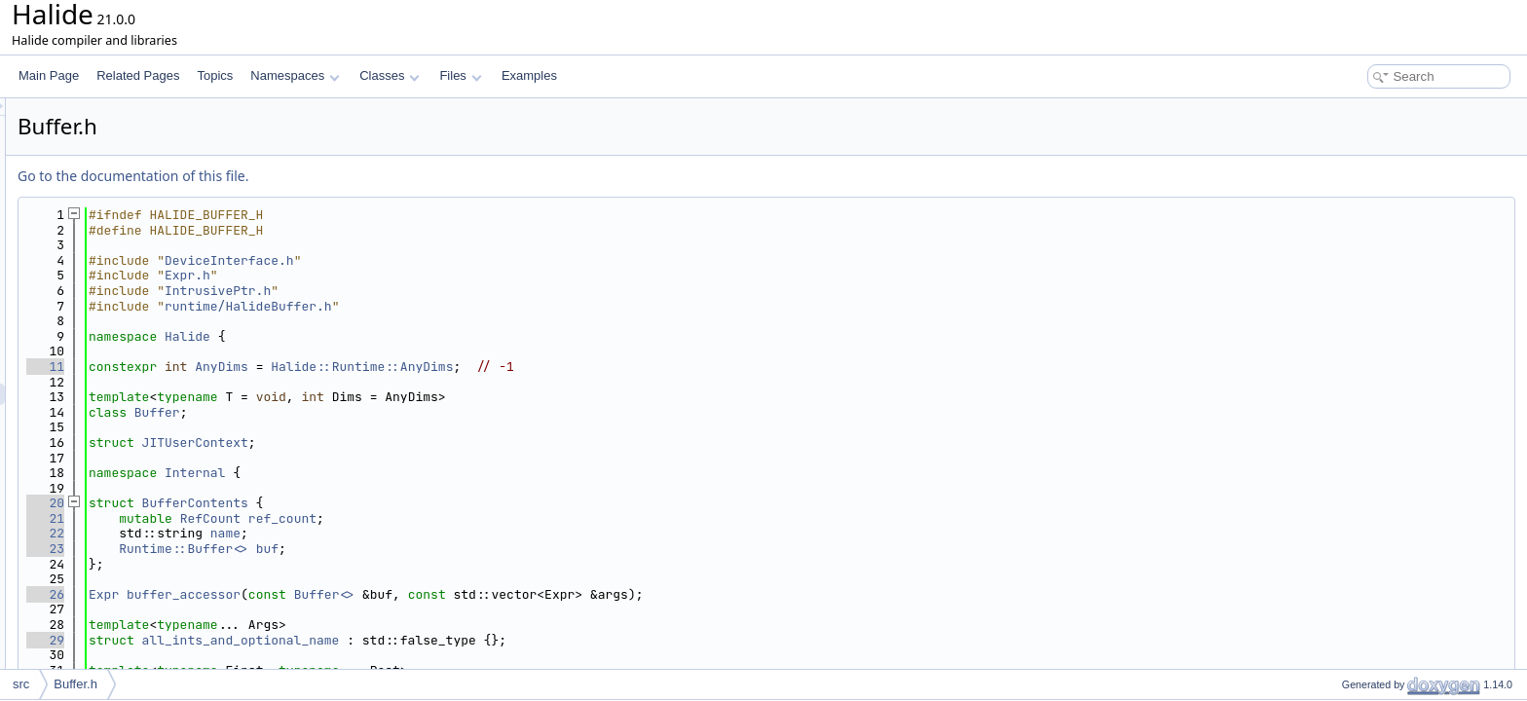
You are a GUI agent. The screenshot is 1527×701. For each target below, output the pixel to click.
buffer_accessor (427, 594)
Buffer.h (75, 684)
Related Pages (137, 75)
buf (511, 548)
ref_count (526, 518)
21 (289, 518)
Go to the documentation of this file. (376, 175)
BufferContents (439, 503)
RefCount (454, 518)
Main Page (49, 75)
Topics (215, 75)
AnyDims (465, 366)
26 (289, 594)
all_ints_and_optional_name (484, 640)
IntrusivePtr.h (461, 290)
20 (289, 503)
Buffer (401, 412)
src (21, 684)
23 (289, 548)
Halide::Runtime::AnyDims (605, 366)
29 (289, 640)
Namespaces (294, 75)
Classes (389, 75)
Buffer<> (568, 594)
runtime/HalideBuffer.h (492, 306)
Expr (347, 594)
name (469, 533)
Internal (438, 472)
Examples (529, 75)
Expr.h (431, 275)
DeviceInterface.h (473, 260)
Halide (431, 336)
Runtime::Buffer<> (427, 548)
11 (289, 366)
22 (289, 533)
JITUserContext (439, 442)
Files (460, 75)
